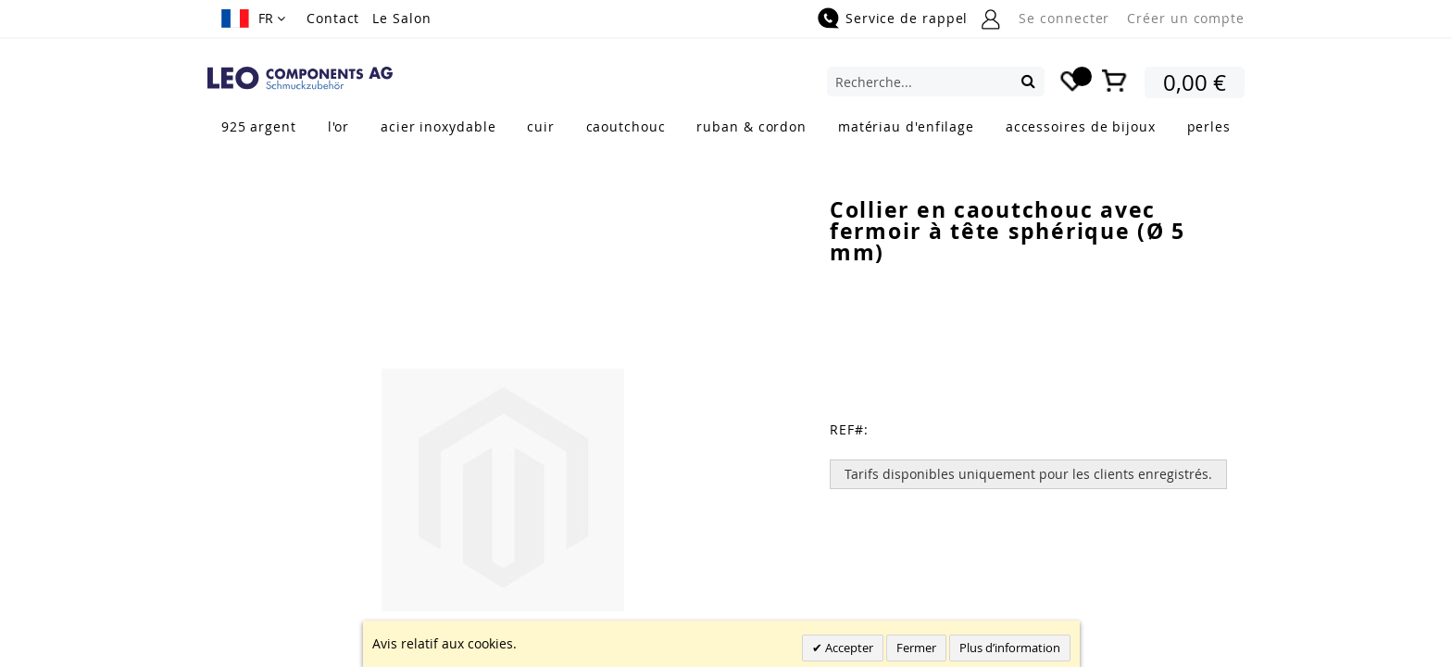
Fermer (916, 647)
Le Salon (401, 18)
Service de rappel (906, 18)
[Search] (1028, 80)
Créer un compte (1186, 18)
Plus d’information (1009, 647)
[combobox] (936, 81)
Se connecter (1064, 18)
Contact (333, 18)
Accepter (847, 647)
